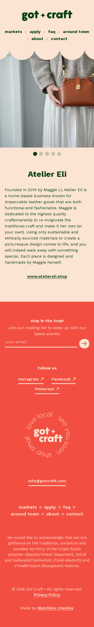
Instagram (31, 379)
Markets (13, 31)
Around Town (76, 31)
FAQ (51, 31)
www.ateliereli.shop (47, 276)
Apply (35, 31)
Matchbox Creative (55, 608)
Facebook (64, 379)
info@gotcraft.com (47, 480)
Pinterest (47, 389)
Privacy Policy (47, 595)
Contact (59, 38)
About (37, 38)
